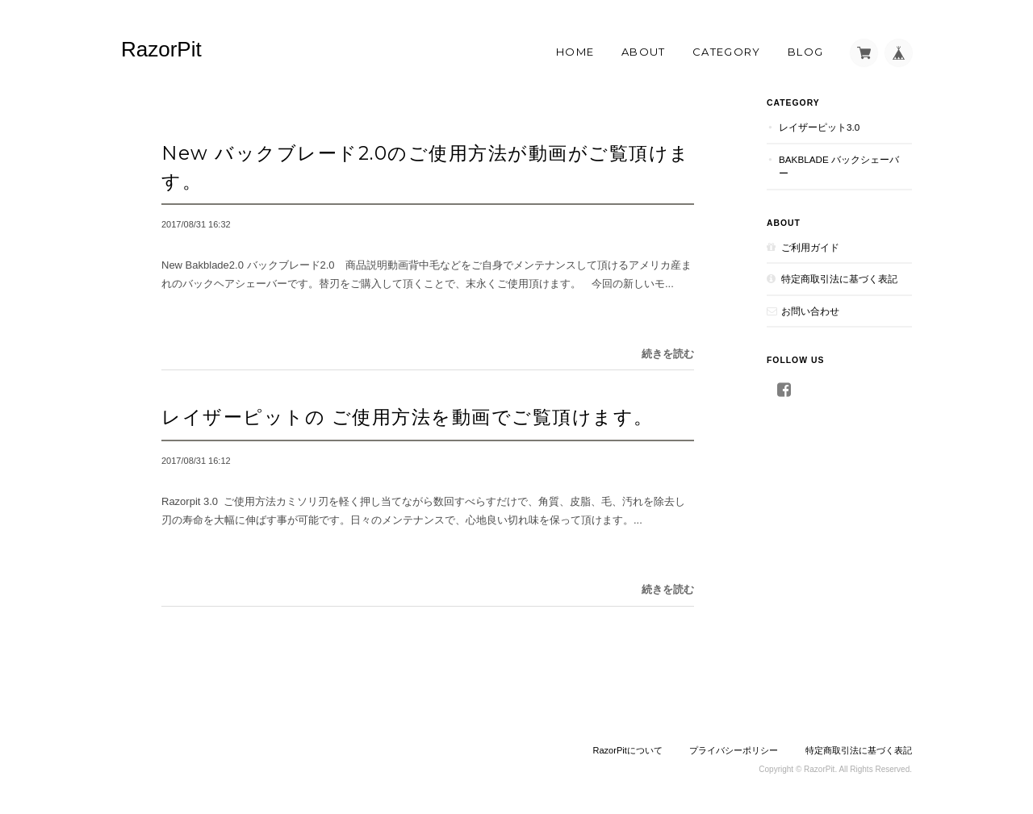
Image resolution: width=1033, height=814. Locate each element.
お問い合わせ (810, 311)
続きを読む (668, 354)
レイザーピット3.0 (824, 127)
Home (575, 51)
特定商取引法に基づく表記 (839, 278)
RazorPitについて (628, 750)
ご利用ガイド (810, 247)
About (643, 51)
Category (726, 51)
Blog (805, 51)
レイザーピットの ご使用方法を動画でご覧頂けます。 (407, 416)
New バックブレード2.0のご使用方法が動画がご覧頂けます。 (425, 167)
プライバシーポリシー (733, 750)
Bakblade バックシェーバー (839, 166)
